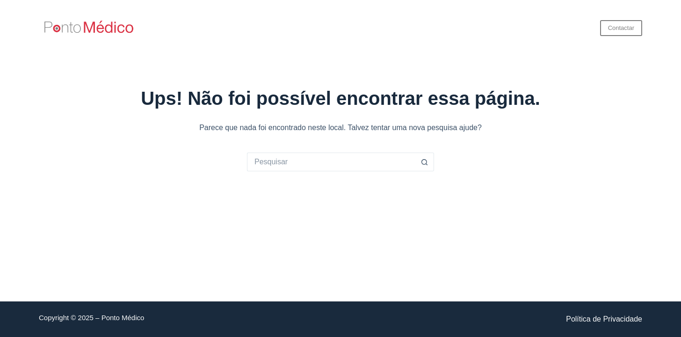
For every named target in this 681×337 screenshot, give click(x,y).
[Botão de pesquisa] (424, 162)
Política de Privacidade (604, 319)
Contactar (621, 27)
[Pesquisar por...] (331, 162)
